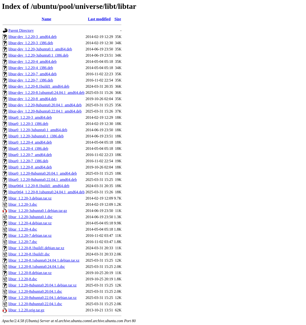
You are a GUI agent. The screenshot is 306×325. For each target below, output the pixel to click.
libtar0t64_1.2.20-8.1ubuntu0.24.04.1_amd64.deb (46, 192)
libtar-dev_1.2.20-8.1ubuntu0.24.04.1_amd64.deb (46, 93)
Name (46, 19)
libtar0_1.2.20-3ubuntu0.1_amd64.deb (37, 130)
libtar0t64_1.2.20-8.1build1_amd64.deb (38, 186)
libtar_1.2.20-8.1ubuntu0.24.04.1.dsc (36, 267)
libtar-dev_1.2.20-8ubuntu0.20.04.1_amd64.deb (45, 105)
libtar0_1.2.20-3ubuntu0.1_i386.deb (36, 136)
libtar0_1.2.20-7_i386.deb (28, 161)
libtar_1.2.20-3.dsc (22, 204)
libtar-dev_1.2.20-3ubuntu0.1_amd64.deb (40, 49)
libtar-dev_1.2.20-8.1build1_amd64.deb (38, 86)
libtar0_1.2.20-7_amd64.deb (30, 155)
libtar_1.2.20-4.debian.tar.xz (30, 223)
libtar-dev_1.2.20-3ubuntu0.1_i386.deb (38, 55)
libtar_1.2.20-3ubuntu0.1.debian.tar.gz (37, 211)
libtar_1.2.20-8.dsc (22, 279)
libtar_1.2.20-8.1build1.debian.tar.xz (36, 248)
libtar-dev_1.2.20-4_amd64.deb (32, 62)
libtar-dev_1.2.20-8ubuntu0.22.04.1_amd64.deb (45, 111)
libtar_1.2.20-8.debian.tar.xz (30, 273)
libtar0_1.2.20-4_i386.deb (28, 148)
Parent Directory (21, 30)
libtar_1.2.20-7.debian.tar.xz (30, 235)
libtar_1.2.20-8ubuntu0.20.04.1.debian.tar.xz (42, 285)
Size (118, 19)
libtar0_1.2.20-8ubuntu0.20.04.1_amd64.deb (42, 173)
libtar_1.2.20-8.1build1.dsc (29, 254)
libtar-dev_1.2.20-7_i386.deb (30, 80)
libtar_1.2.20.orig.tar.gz (26, 310)
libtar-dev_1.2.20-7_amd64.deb (32, 74)
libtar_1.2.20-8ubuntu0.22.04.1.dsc (35, 304)
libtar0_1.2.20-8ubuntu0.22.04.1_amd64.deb (42, 180)
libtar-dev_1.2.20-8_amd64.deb (32, 99)
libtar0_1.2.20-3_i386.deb (28, 124)
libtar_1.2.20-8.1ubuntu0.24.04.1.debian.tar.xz (43, 260)
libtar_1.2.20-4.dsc (22, 229)
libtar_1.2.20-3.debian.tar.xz (30, 198)
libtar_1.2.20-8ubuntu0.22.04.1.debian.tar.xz (42, 298)
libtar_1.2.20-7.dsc (22, 242)
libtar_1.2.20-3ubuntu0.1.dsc (30, 217)
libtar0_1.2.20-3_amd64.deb (30, 117)
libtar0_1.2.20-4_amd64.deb (30, 142)
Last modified (99, 19)
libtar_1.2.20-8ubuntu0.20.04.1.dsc (35, 291)
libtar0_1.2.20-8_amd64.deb (30, 167)
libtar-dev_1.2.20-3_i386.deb (30, 43)
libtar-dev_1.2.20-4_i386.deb (30, 68)
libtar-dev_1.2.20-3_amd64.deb (32, 37)
